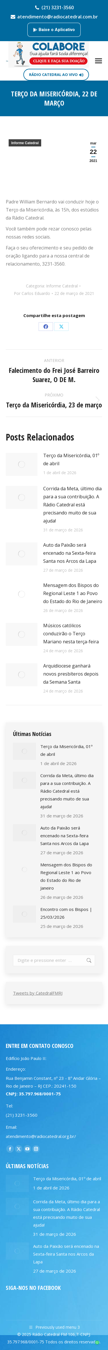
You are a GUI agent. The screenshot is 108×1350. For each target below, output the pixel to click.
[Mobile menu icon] (98, 60)
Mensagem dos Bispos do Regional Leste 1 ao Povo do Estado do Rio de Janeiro (72, 593)
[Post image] (21, 464)
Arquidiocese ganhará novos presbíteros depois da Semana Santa (70, 674)
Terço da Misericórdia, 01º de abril (71, 459)
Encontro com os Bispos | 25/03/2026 (66, 913)
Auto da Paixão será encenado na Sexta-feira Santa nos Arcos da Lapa (69, 553)
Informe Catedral (25, 143)
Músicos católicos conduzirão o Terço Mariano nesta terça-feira (71, 633)
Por (32, 293)
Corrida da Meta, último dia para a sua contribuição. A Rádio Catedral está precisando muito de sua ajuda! (72, 504)
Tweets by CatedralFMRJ (37, 993)
